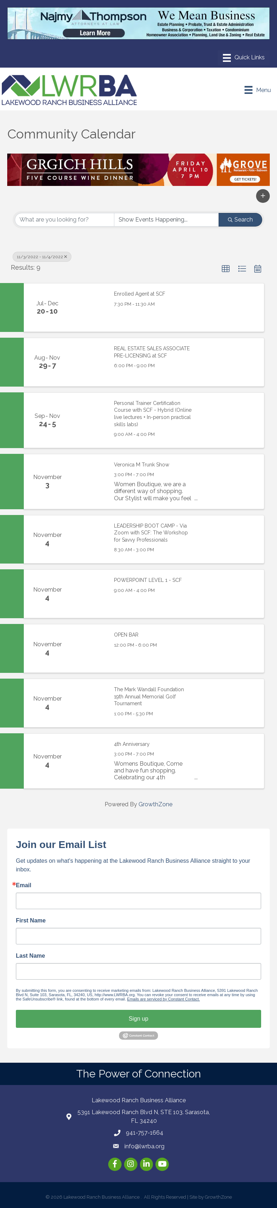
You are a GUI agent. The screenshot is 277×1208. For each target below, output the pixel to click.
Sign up (138, 1019)
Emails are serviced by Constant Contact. (163, 999)
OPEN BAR (126, 635)
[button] (263, 196)
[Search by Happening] (166, 220)
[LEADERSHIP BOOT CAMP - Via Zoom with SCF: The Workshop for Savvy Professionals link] (89, 539)
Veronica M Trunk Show (141, 465)
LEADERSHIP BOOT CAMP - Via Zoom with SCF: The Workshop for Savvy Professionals (151, 533)
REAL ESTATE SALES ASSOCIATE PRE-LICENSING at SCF (152, 352)
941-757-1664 (144, 1132)
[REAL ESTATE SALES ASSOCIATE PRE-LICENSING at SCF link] (89, 362)
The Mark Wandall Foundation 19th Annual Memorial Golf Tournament (149, 696)
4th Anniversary (132, 744)
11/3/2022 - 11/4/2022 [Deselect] (42, 256)
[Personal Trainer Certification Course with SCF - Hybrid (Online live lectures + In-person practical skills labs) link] (89, 420)
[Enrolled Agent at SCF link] (89, 307)
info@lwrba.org (144, 1146)
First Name (31, 921)
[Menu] (244, 57)
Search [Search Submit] (240, 219)
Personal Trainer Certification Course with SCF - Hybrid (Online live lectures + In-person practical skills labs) (153, 413)
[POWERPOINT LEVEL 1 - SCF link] (89, 593)
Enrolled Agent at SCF (139, 294)
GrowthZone (155, 804)
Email (23, 885)
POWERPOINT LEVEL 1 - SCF (148, 580)
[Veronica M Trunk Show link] (89, 481)
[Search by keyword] (64, 220)
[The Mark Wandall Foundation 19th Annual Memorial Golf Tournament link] (89, 703)
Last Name (30, 956)
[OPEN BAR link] (89, 648)
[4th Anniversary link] (89, 761)
